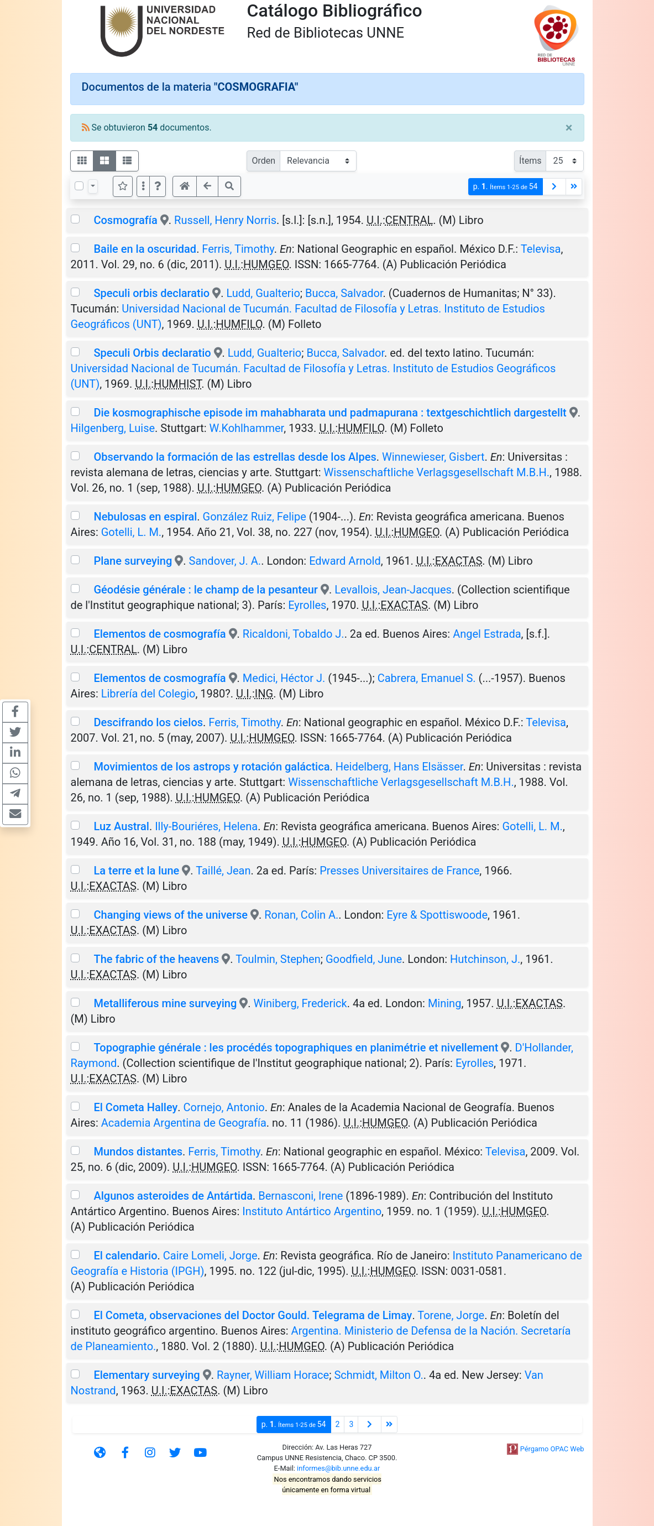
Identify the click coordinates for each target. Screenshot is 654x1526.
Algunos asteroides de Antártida (173, 1195)
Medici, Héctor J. (284, 678)
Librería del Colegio (148, 693)
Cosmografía (125, 220)
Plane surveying (132, 560)
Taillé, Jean (223, 870)
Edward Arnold (345, 560)
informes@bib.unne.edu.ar (338, 1468)
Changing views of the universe (170, 914)
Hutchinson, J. (485, 959)
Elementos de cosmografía (159, 633)
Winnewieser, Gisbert (433, 456)
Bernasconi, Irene (300, 1195)
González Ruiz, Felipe (254, 516)
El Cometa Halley (135, 1107)
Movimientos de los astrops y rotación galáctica (211, 766)
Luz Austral (121, 826)
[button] (157, 186)
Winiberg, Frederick (300, 1003)
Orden (263, 160)
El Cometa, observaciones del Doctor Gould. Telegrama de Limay (252, 1315)
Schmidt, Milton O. (378, 1375)
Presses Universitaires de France (399, 870)
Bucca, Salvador (344, 293)
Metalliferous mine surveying (165, 1003)
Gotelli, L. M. (131, 532)
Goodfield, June (364, 959)
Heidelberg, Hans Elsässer (399, 766)
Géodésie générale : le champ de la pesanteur (205, 589)
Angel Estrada (487, 633)
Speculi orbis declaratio (151, 293)
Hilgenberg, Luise (113, 428)
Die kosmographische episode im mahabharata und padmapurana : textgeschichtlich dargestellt (329, 412)
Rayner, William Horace (273, 1375)
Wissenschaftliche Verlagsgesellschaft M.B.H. (437, 472)
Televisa (541, 249)
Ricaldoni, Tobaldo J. (293, 633)
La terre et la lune (136, 870)
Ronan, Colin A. (301, 914)
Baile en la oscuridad (144, 249)
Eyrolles (307, 605)
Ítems (530, 160)
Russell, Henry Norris (225, 220)
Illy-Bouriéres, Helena (206, 826)
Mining (445, 1003)
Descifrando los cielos (148, 722)
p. (505, 186)
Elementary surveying (146, 1375)
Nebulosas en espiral (145, 516)
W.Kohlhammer (247, 428)
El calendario (125, 1255)
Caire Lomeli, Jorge (210, 1255)
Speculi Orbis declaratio (153, 353)
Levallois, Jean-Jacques (393, 589)
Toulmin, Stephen (278, 959)
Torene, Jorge (450, 1315)
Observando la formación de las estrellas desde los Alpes (234, 456)
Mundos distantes (137, 1151)
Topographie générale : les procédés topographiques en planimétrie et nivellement (295, 1047)
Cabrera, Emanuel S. (427, 678)
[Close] (569, 127)
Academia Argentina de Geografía (183, 1122)
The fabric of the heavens (156, 959)
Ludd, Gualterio (263, 293)
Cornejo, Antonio (224, 1107)
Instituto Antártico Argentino (311, 1211)
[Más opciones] (143, 186)
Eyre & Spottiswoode (437, 914)
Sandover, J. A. (225, 560)
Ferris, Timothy (238, 249)
